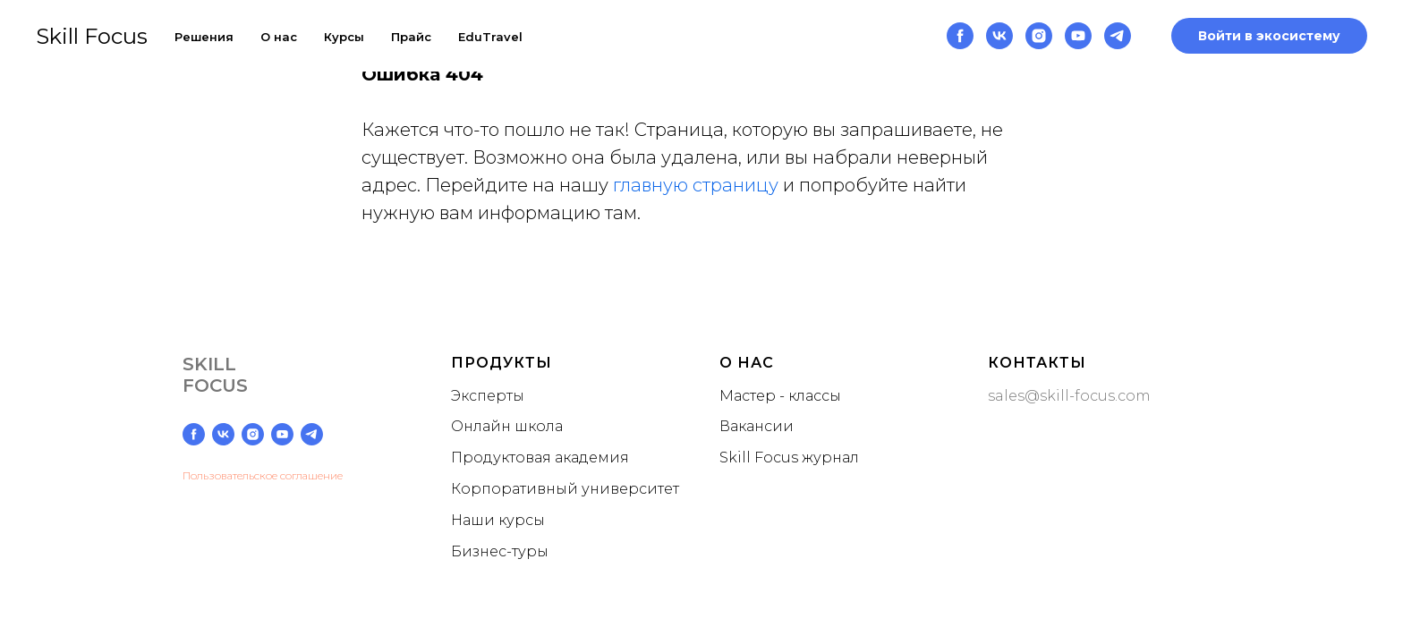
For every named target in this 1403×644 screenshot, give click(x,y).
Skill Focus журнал (789, 457)
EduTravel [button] (490, 37)
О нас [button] (278, 37)
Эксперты (487, 395)
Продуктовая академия (540, 457)
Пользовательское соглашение (263, 475)
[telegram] (1117, 35)
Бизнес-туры (499, 551)
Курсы (344, 37)
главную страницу (695, 185)
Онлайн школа (507, 426)
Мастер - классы (780, 395)
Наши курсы (498, 520)
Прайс (411, 37)
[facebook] (960, 35)
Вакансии (756, 426)
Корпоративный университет (565, 488)
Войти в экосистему (1269, 36)
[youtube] (1078, 35)
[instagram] (1038, 35)
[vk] (999, 35)
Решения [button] (204, 37)
